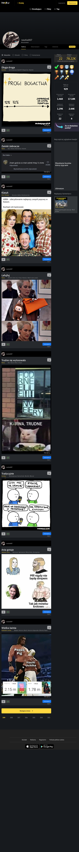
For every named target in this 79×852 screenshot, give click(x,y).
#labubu (24, 278)
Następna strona (26, 711)
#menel (13, 148)
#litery (16, 362)
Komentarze (36, 55)
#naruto (21, 630)
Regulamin (42, 740)
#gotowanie (22, 552)
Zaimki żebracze (10, 146)
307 (18, 717)
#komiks (27, 476)
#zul (9, 148)
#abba (19, 195)
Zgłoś (48, 132)
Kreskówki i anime (6, 630)
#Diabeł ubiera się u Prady (15, 278)
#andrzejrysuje (13, 70)
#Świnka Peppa (43, 630)
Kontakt (24, 740)
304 (41, 717)
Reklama (33, 740)
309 (4, 717)
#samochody (20, 476)
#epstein (31, 70)
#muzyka (14, 195)
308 (11, 717)
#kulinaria (15, 552)
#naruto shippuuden (33, 630)
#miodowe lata (25, 195)
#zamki (24, 148)
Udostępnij (47, 130)
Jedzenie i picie (6, 552)
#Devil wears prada (33, 278)
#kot (9, 362)
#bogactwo (25, 70)
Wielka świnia (9, 628)
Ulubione (55, 47)
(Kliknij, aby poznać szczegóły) (66, 61)
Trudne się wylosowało (14, 360)
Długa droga (8, 67)
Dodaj (21, 3)
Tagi (45, 47)
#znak (12, 362)
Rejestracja (72, 3)
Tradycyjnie (8, 473)
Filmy (49, 9)
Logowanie (61, 3)
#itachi (25, 630)
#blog (27, 552)
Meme (3, 148)
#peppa (16, 630)
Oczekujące (36, 9)
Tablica (23, 47)
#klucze (32, 476)
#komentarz (18, 148)
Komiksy (4, 70)
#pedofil (19, 70)
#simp (30, 552)
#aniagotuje (36, 552)
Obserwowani (35, 47)
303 (48, 717)
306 (26, 717)
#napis (20, 362)
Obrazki (17, 55)
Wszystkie (7, 55)
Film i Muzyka (5, 195)
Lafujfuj (6, 275)
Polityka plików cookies (56, 740)
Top (58, 9)
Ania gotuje (8, 549)
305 (33, 717)
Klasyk (5, 192)
